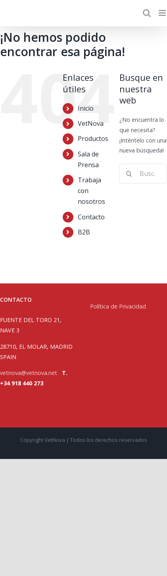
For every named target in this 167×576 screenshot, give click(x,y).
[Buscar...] (143, 174)
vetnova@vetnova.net (28, 373)
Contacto (91, 217)
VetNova (91, 123)
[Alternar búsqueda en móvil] (147, 13)
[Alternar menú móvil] (163, 13)
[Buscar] (129, 174)
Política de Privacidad (119, 306)
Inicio (86, 108)
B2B (84, 232)
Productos (93, 138)
